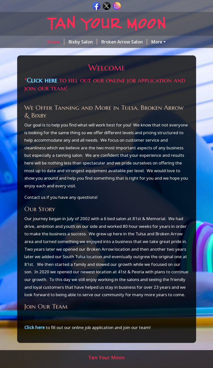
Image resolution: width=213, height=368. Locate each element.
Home (32, 42)
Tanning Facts (96, 52)
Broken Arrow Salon (101, 42)
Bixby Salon (59, 42)
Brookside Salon (147, 42)
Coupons (63, 52)
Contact (125, 52)
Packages (36, 52)
